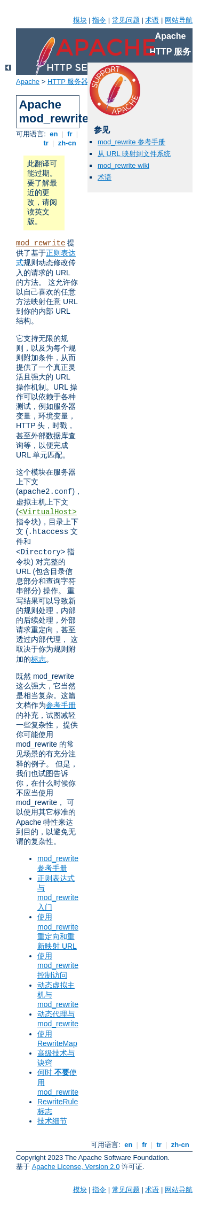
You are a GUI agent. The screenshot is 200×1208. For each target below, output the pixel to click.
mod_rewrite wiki (123, 165)
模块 (80, 20)
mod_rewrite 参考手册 (131, 142)
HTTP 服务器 (67, 82)
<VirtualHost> (48, 512)
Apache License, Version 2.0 (76, 1167)
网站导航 (179, 20)
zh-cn (67, 143)
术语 (152, 20)
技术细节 (52, 1121)
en (54, 134)
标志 (38, 659)
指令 (99, 20)
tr (46, 143)
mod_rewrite (40, 243)
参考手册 (61, 705)
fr (70, 134)
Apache (27, 82)
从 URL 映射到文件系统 (134, 154)
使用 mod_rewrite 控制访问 (57, 965)
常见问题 (126, 20)
